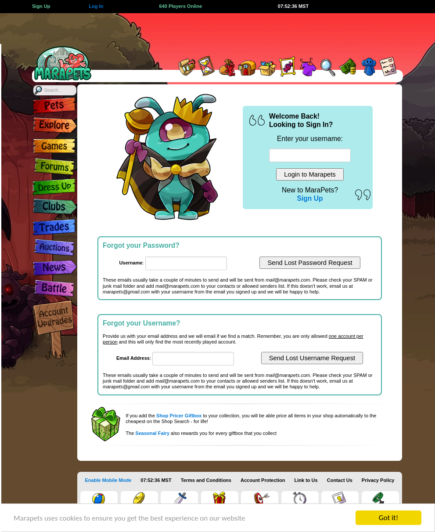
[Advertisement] (250, 33)
